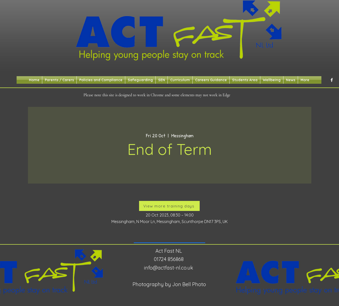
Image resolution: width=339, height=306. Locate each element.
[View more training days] (169, 206)
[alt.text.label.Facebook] (331, 79)
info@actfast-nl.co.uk (168, 268)
